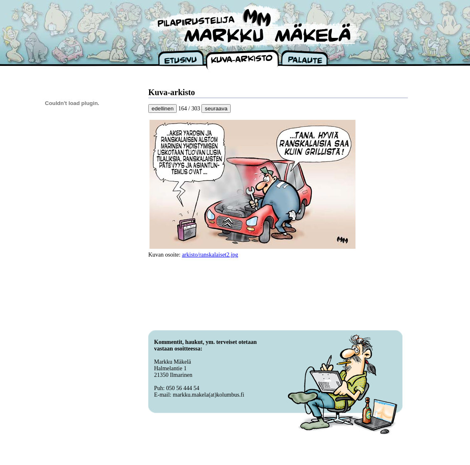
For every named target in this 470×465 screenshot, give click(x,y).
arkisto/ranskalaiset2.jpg (210, 255)
